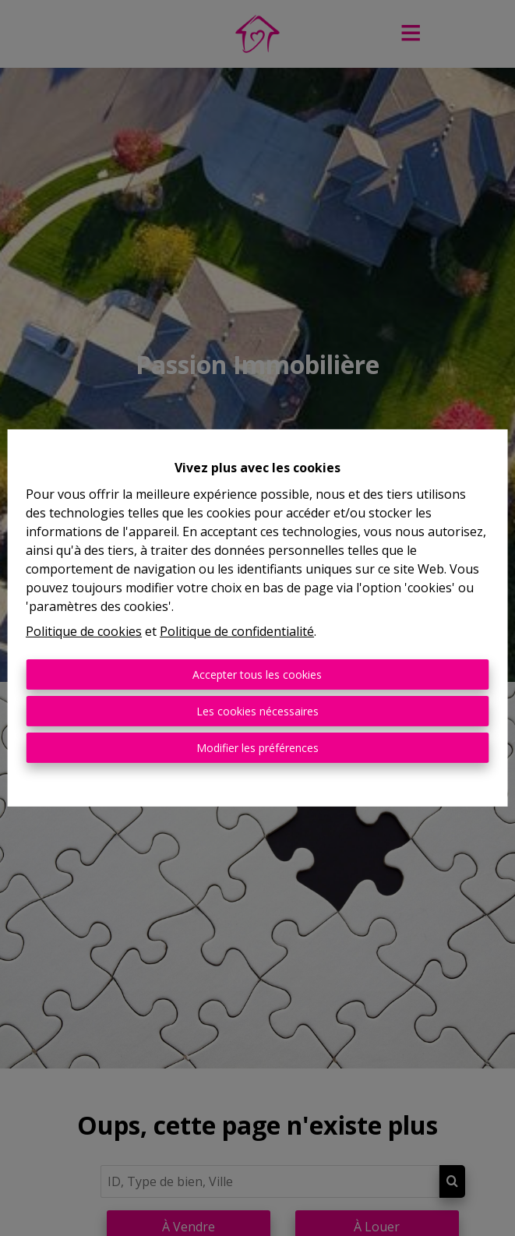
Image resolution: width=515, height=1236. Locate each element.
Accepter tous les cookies (257, 674)
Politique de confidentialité (237, 631)
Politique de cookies (84, 631)
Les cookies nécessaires (257, 711)
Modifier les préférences (257, 747)
